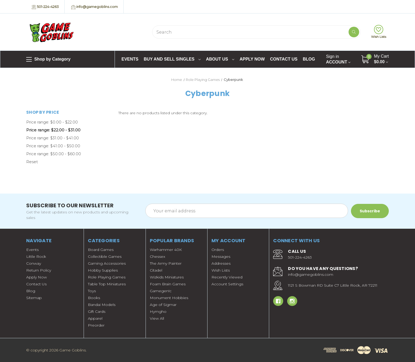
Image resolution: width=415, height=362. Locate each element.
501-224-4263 (45, 6)
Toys (92, 290)
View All (157, 318)
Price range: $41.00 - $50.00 (53, 145)
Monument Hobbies (169, 297)
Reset (32, 161)
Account (338, 59)
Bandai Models (101, 304)
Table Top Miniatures (107, 284)
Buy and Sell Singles (172, 59)
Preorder (96, 325)
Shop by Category (48, 59)
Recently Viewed (226, 277)
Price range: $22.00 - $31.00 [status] (53, 129)
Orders (217, 249)
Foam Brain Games (168, 284)
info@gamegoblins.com (94, 6)
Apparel (95, 318)
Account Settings (227, 284)
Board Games (101, 249)
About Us (220, 59)
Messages (220, 256)
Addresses (221, 263)
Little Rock (36, 256)
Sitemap (34, 297)
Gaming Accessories (107, 263)
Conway (33, 263)
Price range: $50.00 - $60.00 (53, 153)
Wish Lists (378, 32)
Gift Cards (96, 311)
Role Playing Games (106, 277)
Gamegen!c (161, 290)
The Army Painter (166, 263)
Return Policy (38, 270)
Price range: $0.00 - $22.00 (52, 122)
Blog (309, 59)
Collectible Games (104, 256)
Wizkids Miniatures (167, 277)
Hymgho (158, 311)
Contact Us (283, 59)
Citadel (156, 270)
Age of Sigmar (163, 304)
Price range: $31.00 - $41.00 (52, 137)
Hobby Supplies (103, 270)
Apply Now (252, 59)
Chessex (157, 256)
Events (129, 59)
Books (94, 297)
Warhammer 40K (166, 249)
